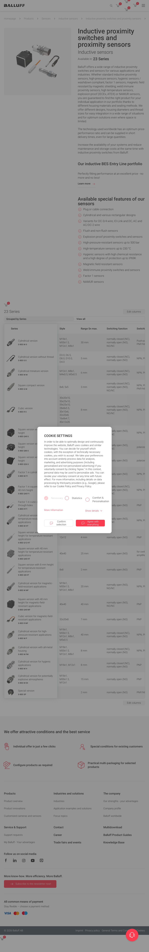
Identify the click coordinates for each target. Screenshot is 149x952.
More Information (53, 510)
